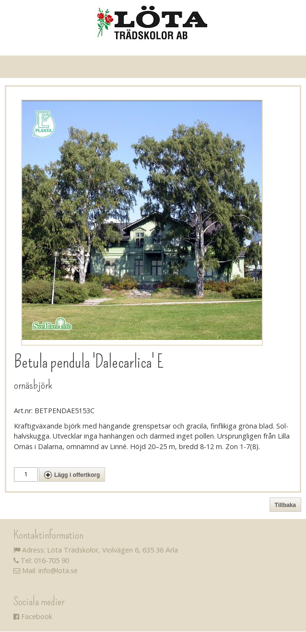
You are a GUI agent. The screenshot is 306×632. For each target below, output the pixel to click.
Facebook (32, 616)
